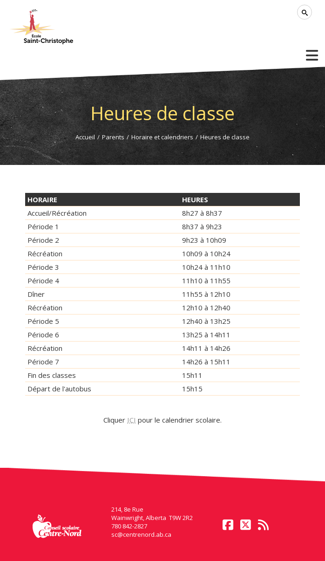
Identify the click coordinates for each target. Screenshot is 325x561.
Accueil (85, 137)
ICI (131, 419)
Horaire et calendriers (162, 137)
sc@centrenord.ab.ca (141, 534)
